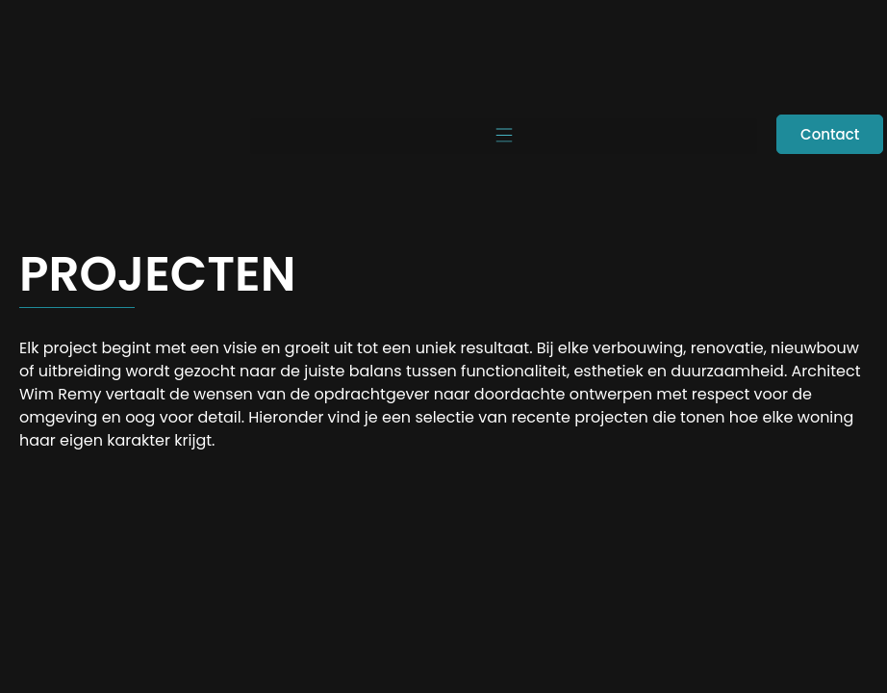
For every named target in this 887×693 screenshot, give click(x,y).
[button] (503, 136)
